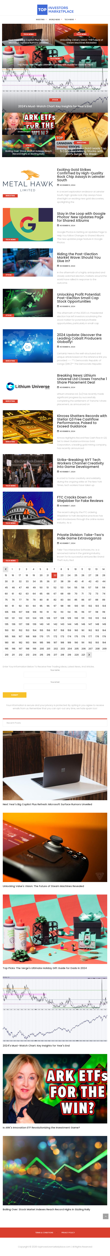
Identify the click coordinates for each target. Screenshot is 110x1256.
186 (48, 642)
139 (34, 624)
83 (61, 599)
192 (90, 642)
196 (13, 648)
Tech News (64, 19)
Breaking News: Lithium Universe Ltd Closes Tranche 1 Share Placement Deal (82, 379)
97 (54, 606)
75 (6, 599)
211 (13, 654)
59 (103, 587)
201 (48, 648)
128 (62, 618)
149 (104, 624)
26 (82, 575)
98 (61, 606)
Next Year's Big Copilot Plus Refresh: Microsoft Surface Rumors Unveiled (47, 804)
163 (97, 630)
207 (90, 648)
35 (41, 581)
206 (83, 648)
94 (34, 606)
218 (62, 654)
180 (6, 642)
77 (20, 599)
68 (61, 593)
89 (103, 599)
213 (27, 654)
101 (82, 606)
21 (48, 575)
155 (41, 630)
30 (6, 581)
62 (20, 593)
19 (34, 575)
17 (20, 575)
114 (68, 612)
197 (20, 648)
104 (104, 606)
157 (55, 630)
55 (75, 587)
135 (6, 624)
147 (90, 624)
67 (54, 593)
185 (41, 642)
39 (68, 581)
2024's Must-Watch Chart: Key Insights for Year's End (36, 1045)
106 (13, 612)
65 (41, 593)
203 (62, 648)
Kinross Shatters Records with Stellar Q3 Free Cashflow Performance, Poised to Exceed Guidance (82, 421)
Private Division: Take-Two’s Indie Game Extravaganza (80, 536)
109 (34, 612)
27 (89, 575)
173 (62, 636)
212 (20, 654)
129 (69, 618)
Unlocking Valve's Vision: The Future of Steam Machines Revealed (43, 886)
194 (104, 642)
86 (82, 599)
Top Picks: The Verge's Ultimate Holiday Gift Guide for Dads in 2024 (45, 968)
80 (41, 599)
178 (97, 636)
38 (61, 581)
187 (55, 642)
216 (48, 654)
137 (20, 624)
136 (13, 624)
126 (48, 618)
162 (90, 630)
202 (55, 648)
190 (76, 642)
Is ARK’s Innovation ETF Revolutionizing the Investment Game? (28, 130)
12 (89, 569)
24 (68, 575)
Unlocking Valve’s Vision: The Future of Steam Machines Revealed (81, 41)
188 (62, 642)
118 (96, 612)
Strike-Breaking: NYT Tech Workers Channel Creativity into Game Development (80, 463)
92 (20, 606)
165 (6, 636)
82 (54, 599)
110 (41, 612)
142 (55, 624)
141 (48, 624)
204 (69, 648)
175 (76, 636)
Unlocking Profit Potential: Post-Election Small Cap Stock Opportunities (79, 298)
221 (83, 654)
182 (20, 642)
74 (103, 593)
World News (49, 19)
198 (27, 648)
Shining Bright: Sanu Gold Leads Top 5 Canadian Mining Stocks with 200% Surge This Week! (81, 151)
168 (27, 636)
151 (13, 630)
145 (76, 624)
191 (82, 642)
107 (20, 612)
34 (34, 581)
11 (82, 569)
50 (41, 587)
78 (27, 599)
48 (27, 587)
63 (27, 593)
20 (41, 575)
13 (96, 569)
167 (20, 636)
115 (75, 612)
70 (75, 593)
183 (27, 642)
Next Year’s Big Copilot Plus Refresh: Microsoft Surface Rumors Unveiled (28, 41)
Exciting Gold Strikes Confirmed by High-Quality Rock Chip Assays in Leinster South (81, 174)
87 (89, 599)
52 (54, 587)
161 (82, 630)
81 (48, 599)
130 (76, 618)
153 (27, 630)
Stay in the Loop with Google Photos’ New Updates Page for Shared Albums (81, 217)
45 (6, 587)
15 (6, 575)
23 (61, 575)
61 (13, 593)
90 (6, 606)
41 (82, 581)
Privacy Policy (68, 1232)
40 (75, 581)
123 (27, 618)
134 (104, 618)
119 (103, 612)
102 (90, 606)
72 (89, 593)
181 (13, 642)
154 (34, 630)
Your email (55, 685)
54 (68, 587)
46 (13, 587)
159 (69, 630)
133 (97, 618)
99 (68, 606)
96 (48, 606)
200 (41, 648)
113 (61, 612)
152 (20, 630)
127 (55, 618)
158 (62, 630)
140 (41, 624)
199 (34, 648)
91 (13, 606)
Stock (76, 19)
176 (83, 636)
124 (34, 618)
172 (55, 636)
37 (54, 581)
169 (34, 636)
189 (69, 642)
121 (13, 618)
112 (54, 612)
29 (103, 575)
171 (48, 636)
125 (41, 618)
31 (13, 581)
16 (13, 575)
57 (89, 587)
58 (96, 587)
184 (34, 642)
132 (90, 618)
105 (6, 612)
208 (97, 648)
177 (90, 636)
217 (55, 654)
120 (6, 618)
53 (61, 587)
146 (83, 624)
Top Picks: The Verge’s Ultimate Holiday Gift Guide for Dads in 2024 (55, 64)
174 (69, 636)
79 (34, 599)
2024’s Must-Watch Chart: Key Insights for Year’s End (55, 106)
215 (41, 654)
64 (34, 593)
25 (75, 575)
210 (6, 654)
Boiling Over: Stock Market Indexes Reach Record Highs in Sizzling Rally (28, 152)
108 (27, 612)
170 (41, 636)
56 (82, 587)
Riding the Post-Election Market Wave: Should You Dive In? (79, 257)
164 (104, 630)
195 (6, 648)
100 (76, 606)
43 (96, 581)
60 (6, 593)
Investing (35, 19)
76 (13, 599)
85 (75, 599)
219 (69, 654)
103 (97, 606)
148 (97, 624)
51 (48, 587)
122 (20, 618)
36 (48, 581)
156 (48, 630)
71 (82, 593)
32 (20, 581)
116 (82, 612)
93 (27, 606)
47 (20, 587)
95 (41, 606)
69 (68, 593)
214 (34, 654)
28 (96, 575)
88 (96, 599)
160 (76, 630)
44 (103, 581)
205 (76, 648)
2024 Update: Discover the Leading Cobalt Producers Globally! (79, 338)
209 (104, 648)
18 (27, 575)
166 (13, 636)
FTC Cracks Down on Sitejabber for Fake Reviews (80, 499)
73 (96, 593)
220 (76, 654)
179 (104, 636)
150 (6, 630)
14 (103, 569)
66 (48, 593)
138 (27, 624)
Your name (55, 673)
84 (68, 599)
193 (97, 642)
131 (82, 618)
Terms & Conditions (44, 1232)
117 (89, 612)
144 (69, 624)
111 (48, 612)
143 (62, 624)
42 (89, 581)
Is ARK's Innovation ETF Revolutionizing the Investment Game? (41, 1127)
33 (27, 581)
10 (75, 569)
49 (34, 587)
